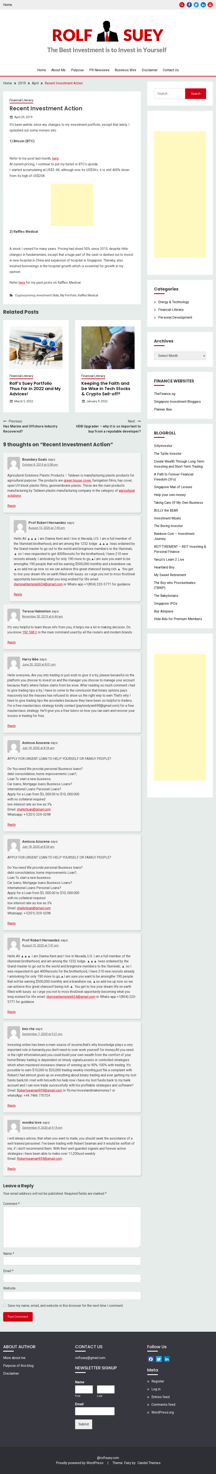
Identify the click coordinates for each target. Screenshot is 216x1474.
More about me (14, 1358)
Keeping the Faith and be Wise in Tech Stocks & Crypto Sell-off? (105, 388)
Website (9, 1288)
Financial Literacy (21, 100)
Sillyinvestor (163, 446)
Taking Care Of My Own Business (178, 503)
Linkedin (203, 4)
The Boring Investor (168, 526)
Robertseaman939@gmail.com (39, 1090)
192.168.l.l (29, 632)
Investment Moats (167, 518)
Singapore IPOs (165, 603)
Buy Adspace (163, 611)
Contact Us (171, 70)
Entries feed (160, 1397)
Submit (83, 1424)
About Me (58, 70)
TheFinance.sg (164, 394)
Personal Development (175, 317)
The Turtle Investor (168, 454)
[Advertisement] (72, 205)
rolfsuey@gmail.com (90, 1358)
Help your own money (170, 495)
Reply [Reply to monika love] (11, 1169)
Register (157, 1381)
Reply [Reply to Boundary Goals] (11, 506)
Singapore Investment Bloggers (177, 402)
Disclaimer (150, 70)
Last (99, 1395)
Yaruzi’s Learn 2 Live (169, 560)
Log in (156, 1389)
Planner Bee (163, 409)
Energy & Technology (173, 302)
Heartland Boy (164, 567)
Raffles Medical (88, 295)
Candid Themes (149, 1463)
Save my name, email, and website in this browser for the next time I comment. (65, 1306)
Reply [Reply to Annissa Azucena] (11, 825)
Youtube (210, 4)
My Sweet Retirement (170, 575)
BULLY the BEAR (166, 510)
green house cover (77, 480)
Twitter (196, 4)
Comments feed (163, 1405)
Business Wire (125, 70)
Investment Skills (47, 295)
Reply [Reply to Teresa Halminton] (11, 642)
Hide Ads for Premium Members (178, 619)
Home (7, 5)
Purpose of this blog (18, 1366)
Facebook (189, 4)
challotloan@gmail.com (34, 809)
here (55, 158)
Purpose (77, 70)
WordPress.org (162, 1412)
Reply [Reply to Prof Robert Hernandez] (18, 594)
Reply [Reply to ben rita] (11, 1106)
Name (8, 1254)
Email (8, 1271)
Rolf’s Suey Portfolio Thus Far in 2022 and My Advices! (35, 388)
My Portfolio (68, 295)
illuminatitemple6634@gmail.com (38, 584)
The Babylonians (166, 596)
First (77, 1395)
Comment (11, 1204)
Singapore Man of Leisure (173, 487)
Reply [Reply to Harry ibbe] (11, 726)
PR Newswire (99, 70)
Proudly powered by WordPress (80, 1463)
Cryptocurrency (25, 295)
